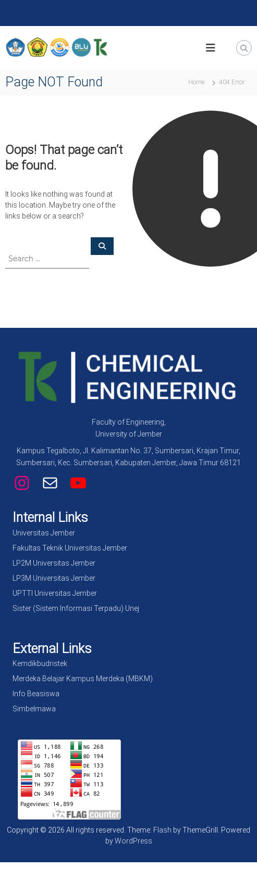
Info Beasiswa (36, 693)
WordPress (133, 841)
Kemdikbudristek (40, 663)
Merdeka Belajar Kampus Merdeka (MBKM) (83, 678)
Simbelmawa (34, 709)
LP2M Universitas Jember (54, 563)
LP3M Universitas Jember (54, 578)
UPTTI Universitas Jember (55, 593)
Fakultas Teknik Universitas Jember (70, 548)
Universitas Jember (44, 533)
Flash (162, 830)
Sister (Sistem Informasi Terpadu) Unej (76, 608)
